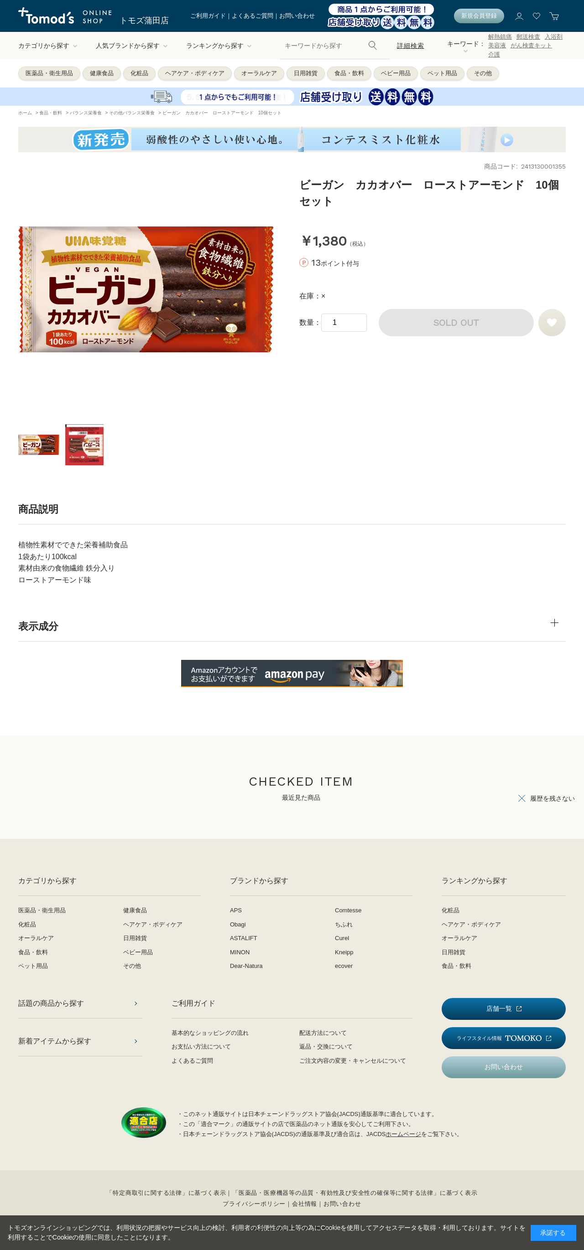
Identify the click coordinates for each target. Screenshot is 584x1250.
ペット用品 (442, 73)
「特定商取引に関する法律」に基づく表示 (166, 1192)
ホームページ (403, 1134)
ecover (344, 965)
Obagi (238, 924)
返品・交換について (326, 1046)
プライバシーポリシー (254, 1203)
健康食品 (102, 73)
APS (236, 910)
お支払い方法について (201, 1046)
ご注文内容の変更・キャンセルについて (352, 1060)
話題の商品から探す (51, 1003)
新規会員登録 (479, 15)
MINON (240, 952)
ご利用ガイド (208, 15)
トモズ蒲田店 (144, 20)
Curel (342, 938)
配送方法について (323, 1032)
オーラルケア (259, 73)
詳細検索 (410, 45)
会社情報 (304, 1203)
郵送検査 (528, 36)
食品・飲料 (349, 73)
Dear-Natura (246, 965)
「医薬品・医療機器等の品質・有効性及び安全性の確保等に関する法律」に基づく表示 (354, 1192)
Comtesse (348, 910)
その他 (483, 73)
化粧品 (139, 73)
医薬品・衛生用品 (49, 73)
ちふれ (344, 924)
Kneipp (344, 952)
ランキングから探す (219, 45)
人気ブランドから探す (132, 45)
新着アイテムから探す (54, 1041)
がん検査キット (531, 45)
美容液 (497, 45)
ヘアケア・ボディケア (194, 73)
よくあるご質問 (252, 15)
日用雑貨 (306, 73)
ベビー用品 (396, 73)
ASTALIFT (243, 938)
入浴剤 (554, 36)
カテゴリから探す (48, 45)
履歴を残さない (552, 798)
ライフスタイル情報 (499, 1038)
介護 (494, 54)
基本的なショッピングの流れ (210, 1032)
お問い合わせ (297, 15)
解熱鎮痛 (500, 36)
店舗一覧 (499, 1008)
